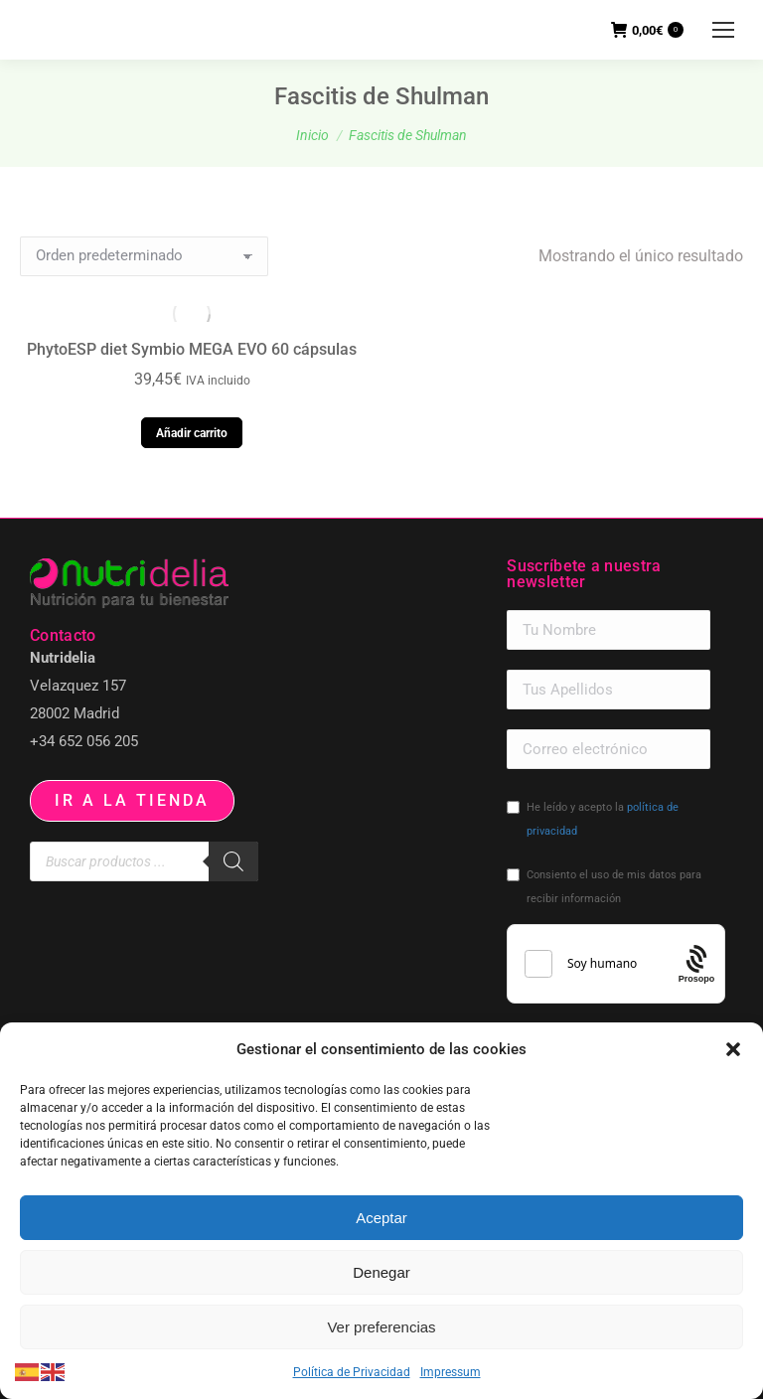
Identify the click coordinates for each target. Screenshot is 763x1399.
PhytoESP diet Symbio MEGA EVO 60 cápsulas (192, 349)
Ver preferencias (381, 1327)
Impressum (450, 1372)
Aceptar (381, 1217)
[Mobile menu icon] (723, 30)
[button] (733, 1049)
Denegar (381, 1272)
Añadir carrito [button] (192, 433)
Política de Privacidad (351, 1372)
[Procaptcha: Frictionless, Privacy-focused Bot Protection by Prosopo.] (697, 964)
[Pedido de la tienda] (144, 256)
